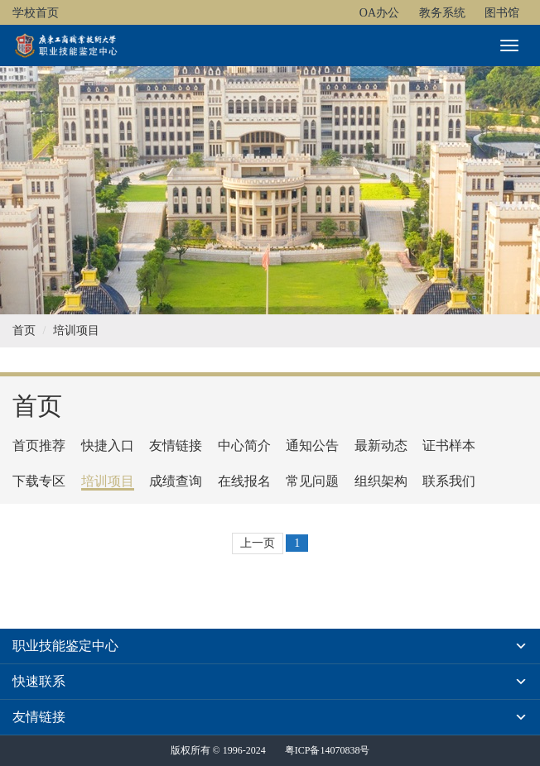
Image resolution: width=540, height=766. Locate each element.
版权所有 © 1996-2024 (218, 750)
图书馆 (502, 13)
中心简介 (244, 445)
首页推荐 (38, 445)
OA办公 (379, 13)
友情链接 (175, 445)
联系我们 (448, 481)
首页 (24, 330)
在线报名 (244, 481)
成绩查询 (175, 481)
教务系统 (442, 13)
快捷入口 (107, 445)
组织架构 (380, 481)
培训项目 (76, 330)
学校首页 (35, 13)
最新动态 (380, 445)
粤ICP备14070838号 (327, 750)
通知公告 (312, 445)
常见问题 (312, 481)
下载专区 (38, 481)
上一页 (257, 543)
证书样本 (448, 445)
